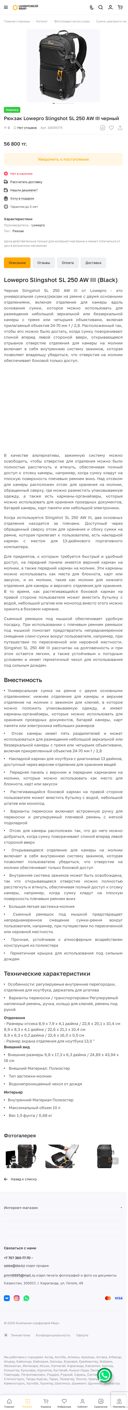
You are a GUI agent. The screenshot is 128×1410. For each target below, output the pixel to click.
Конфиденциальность (53, 1335)
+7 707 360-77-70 (17, 1258)
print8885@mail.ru (19, 1275)
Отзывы (43, 263)
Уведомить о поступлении (63, 159)
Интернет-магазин (21, 1207)
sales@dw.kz (14, 1265)
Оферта (82, 1335)
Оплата (68, 263)
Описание (17, 263)
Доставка (93, 263)
